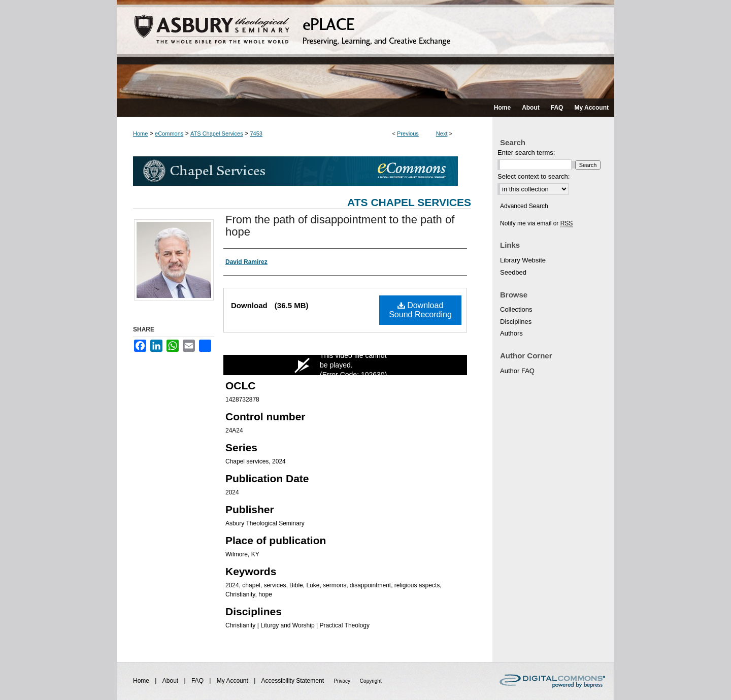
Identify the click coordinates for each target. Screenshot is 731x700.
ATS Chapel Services (216, 133)
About (171, 680)
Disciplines (515, 321)
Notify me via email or (536, 223)
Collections (516, 309)
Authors (511, 333)
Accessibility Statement (293, 680)
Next (442, 133)
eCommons (169, 133)
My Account (233, 680)
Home (140, 133)
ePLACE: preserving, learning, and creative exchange (365, 49)
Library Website (523, 260)
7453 (256, 133)
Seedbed (513, 272)
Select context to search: (533, 176)
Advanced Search (524, 206)
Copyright (371, 681)
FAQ (198, 680)
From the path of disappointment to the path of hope (339, 225)
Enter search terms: (526, 152)
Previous (408, 133)
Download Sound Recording (420, 310)
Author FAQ (517, 371)
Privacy (343, 681)
